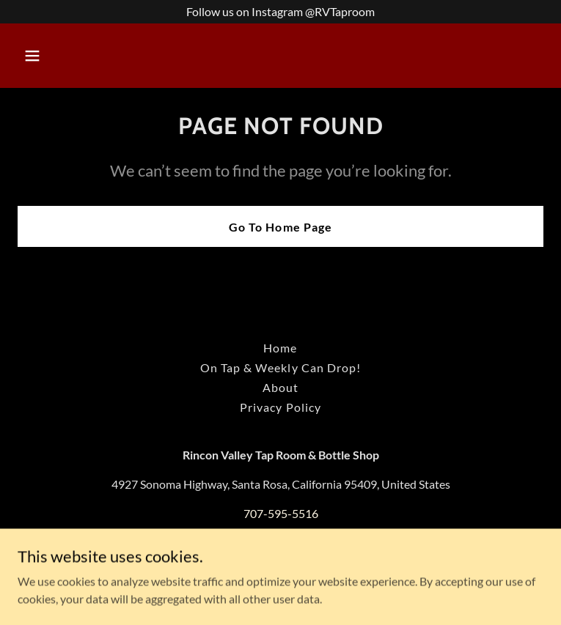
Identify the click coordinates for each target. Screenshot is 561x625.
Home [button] (280, 348)
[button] (78, 55)
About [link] (280, 387)
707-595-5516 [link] (280, 513)
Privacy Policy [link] (280, 407)
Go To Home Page (280, 227)
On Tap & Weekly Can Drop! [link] (280, 367)
